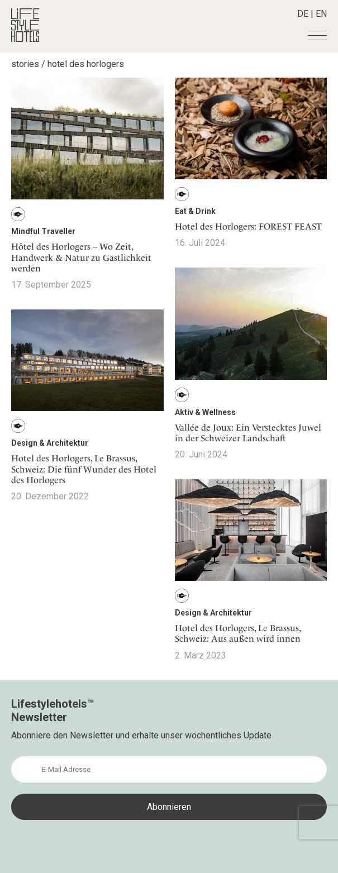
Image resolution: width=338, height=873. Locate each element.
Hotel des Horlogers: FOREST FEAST (248, 226)
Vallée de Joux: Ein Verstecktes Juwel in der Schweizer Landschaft (248, 432)
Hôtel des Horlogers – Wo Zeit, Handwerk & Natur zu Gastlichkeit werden (81, 257)
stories (25, 64)
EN (321, 13)
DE (302, 13)
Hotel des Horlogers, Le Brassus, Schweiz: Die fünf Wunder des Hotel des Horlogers (83, 469)
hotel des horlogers (85, 64)
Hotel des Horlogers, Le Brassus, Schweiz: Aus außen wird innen (238, 633)
